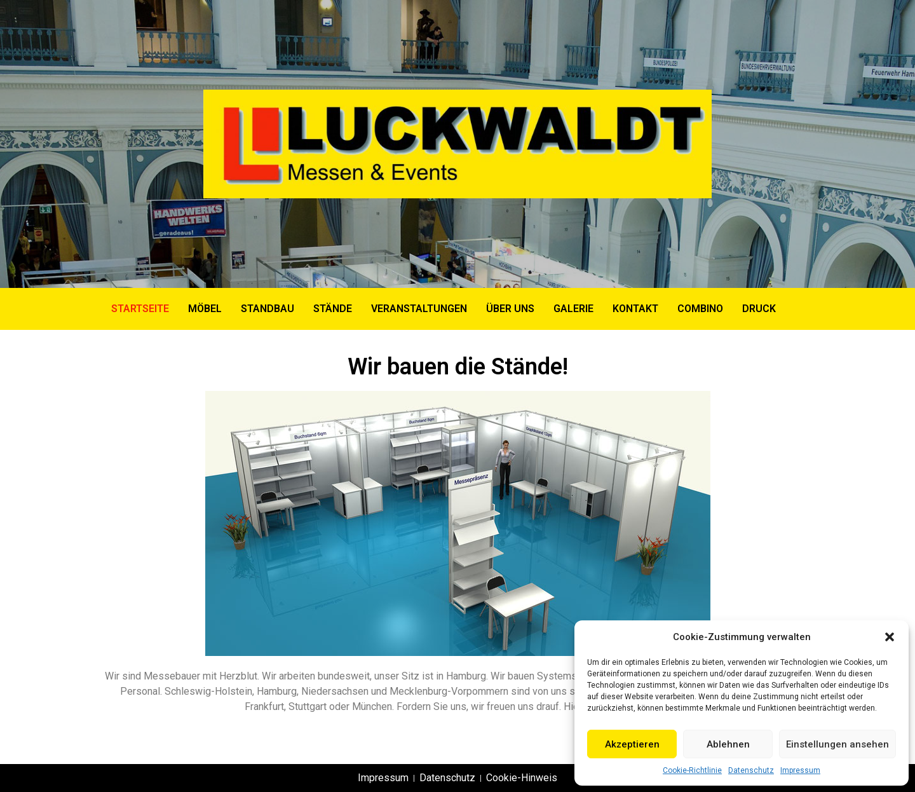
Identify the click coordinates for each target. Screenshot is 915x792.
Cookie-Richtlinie (692, 770)
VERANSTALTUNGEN (419, 309)
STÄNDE (332, 309)
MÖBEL (205, 309)
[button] (889, 637)
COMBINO (700, 309)
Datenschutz (751, 770)
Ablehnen (728, 744)
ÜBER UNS (510, 309)
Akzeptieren (632, 744)
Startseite (140, 309)
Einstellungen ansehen (837, 744)
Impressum (800, 770)
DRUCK (759, 309)
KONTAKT (635, 309)
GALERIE (573, 309)
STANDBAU (267, 309)
